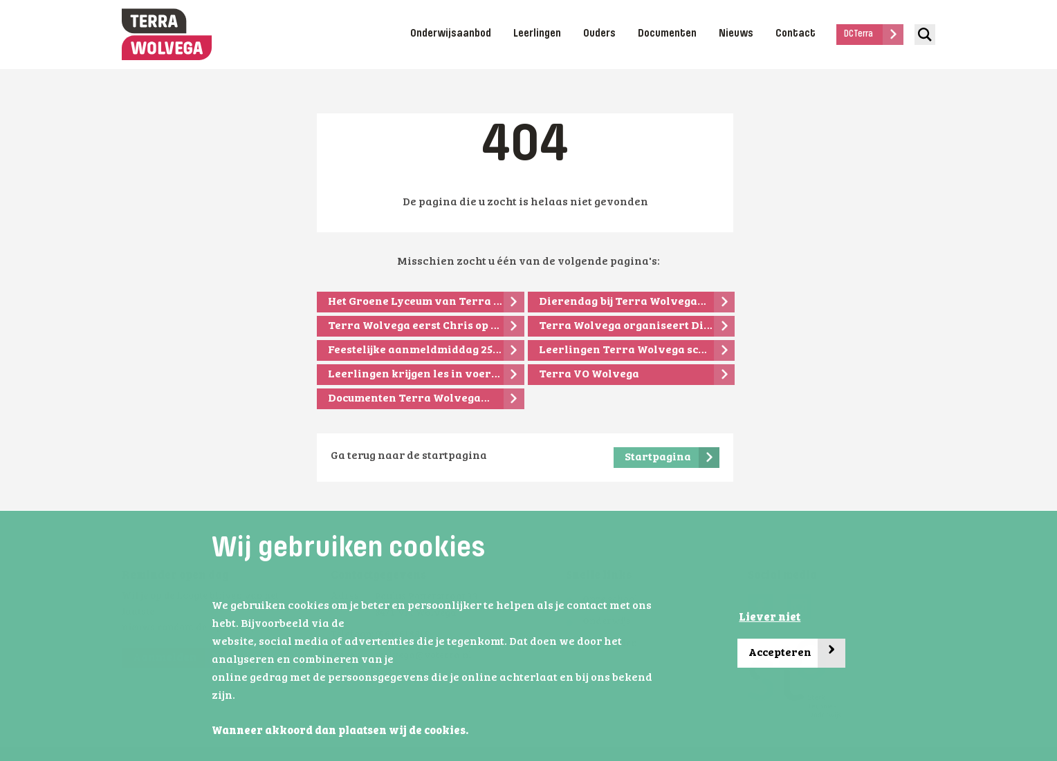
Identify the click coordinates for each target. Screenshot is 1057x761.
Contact (795, 33)
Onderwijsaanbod (450, 33)
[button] (472, 732)
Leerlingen (537, 33)
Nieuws (736, 33)
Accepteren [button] (796, 653)
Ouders (599, 33)
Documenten (667, 33)
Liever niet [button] (769, 617)
